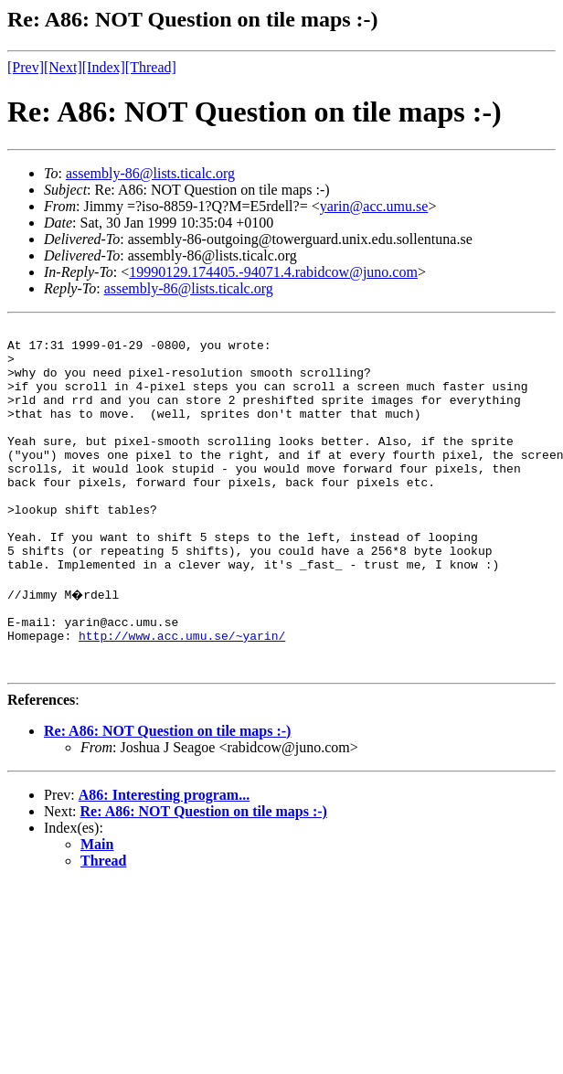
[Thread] (150, 67)
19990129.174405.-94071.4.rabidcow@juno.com (273, 272)
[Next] (63, 67)
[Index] (103, 67)
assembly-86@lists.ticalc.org (150, 173)
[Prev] (25, 67)
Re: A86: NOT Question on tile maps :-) (167, 796)
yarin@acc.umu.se (374, 206)
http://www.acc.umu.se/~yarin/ (182, 695)
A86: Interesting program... (164, 860)
